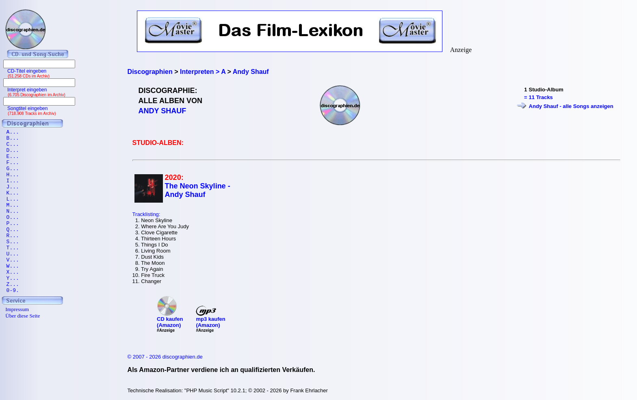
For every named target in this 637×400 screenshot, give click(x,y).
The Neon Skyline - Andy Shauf (197, 190)
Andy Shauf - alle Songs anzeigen (571, 106)
